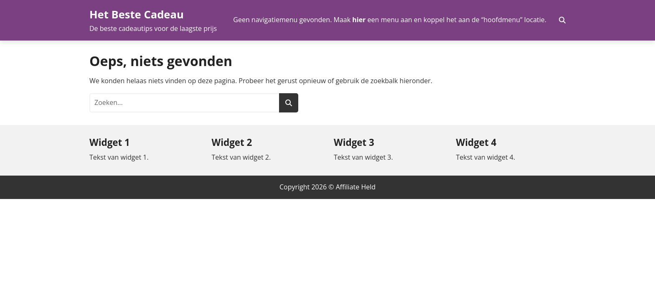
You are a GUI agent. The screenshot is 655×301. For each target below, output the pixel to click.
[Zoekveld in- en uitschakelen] (562, 20)
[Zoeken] (288, 102)
